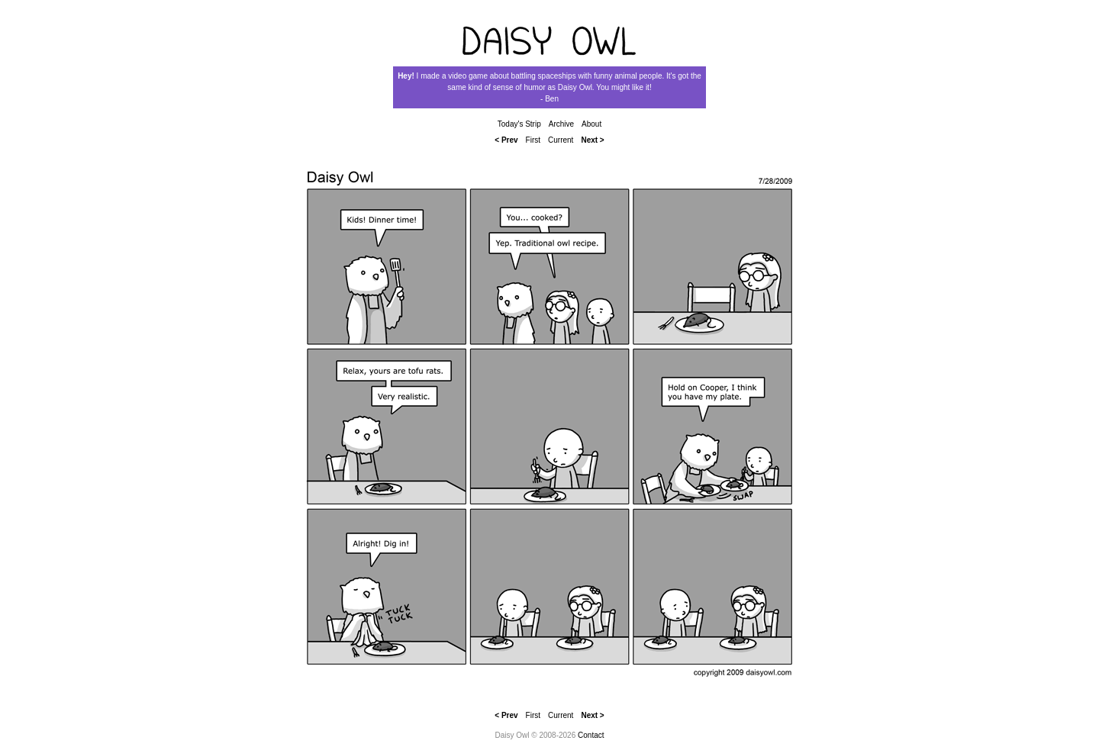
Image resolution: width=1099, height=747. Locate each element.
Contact (591, 735)
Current (560, 140)
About (591, 124)
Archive (561, 124)
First (533, 140)
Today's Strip (519, 124)
